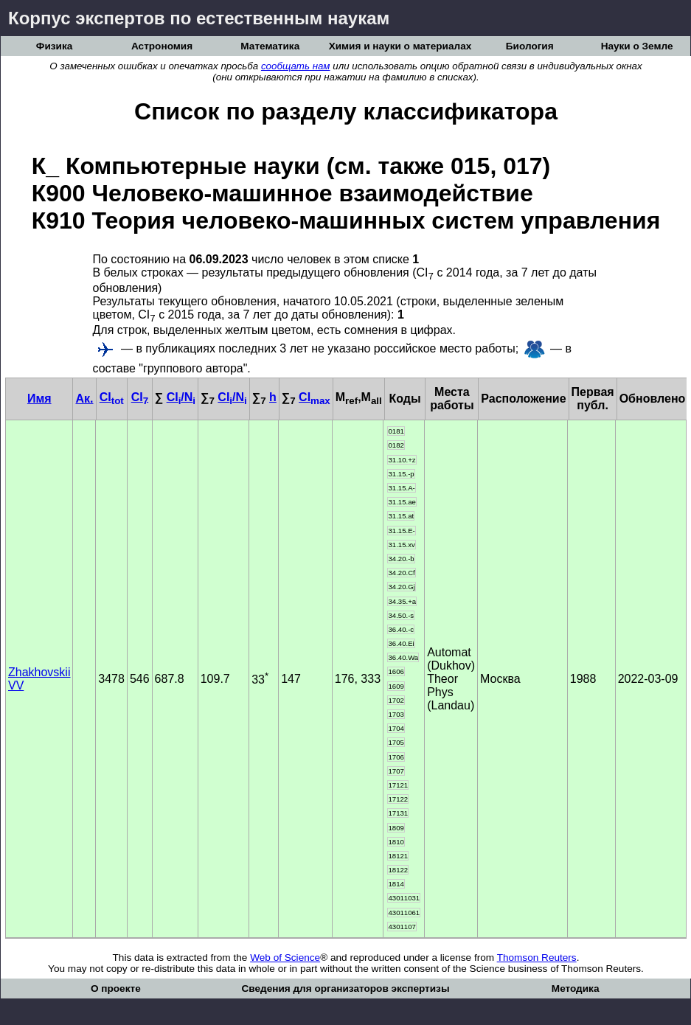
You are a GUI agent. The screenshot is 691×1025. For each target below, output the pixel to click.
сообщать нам (295, 66)
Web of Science (285, 957)
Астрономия (161, 46)
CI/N (181, 397)
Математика (269, 46)
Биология (530, 46)
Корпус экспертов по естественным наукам (198, 18)
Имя (39, 398)
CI (112, 397)
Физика (54, 46)
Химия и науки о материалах (400, 46)
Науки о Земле (637, 46)
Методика (576, 988)
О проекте (116, 988)
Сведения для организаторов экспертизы (345, 988)
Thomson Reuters (537, 957)
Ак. (84, 398)
